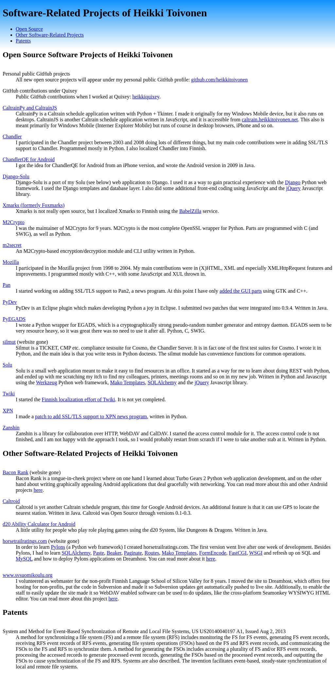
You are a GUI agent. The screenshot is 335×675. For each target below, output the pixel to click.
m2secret (12, 245)
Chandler (12, 136)
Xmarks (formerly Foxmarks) (33, 205)
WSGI (255, 553)
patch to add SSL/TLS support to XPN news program (91, 416)
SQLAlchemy (162, 382)
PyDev (10, 302)
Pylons (58, 547)
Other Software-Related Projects (50, 35)
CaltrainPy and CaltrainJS (30, 108)
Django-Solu (16, 176)
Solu (7, 365)
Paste (98, 553)
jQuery (293, 188)
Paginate (133, 553)
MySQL (24, 559)
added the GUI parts (241, 291)
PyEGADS (14, 319)
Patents (23, 40)
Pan (6, 285)
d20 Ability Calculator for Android (39, 524)
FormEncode (212, 553)
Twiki (9, 393)
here (38, 490)
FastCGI (237, 553)
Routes (152, 553)
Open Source (29, 29)
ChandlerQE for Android (29, 159)
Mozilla (11, 262)
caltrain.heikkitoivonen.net (270, 119)
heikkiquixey (145, 96)
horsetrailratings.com (25, 541)
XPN (8, 410)
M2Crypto (14, 222)
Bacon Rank (15, 472)
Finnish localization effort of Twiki (78, 399)
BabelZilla (190, 211)
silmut (9, 342)
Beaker (114, 553)
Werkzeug (46, 382)
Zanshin (11, 427)
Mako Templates (127, 382)
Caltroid (11, 501)
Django (292, 182)
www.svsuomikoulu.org (27, 575)
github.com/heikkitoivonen (219, 79)
